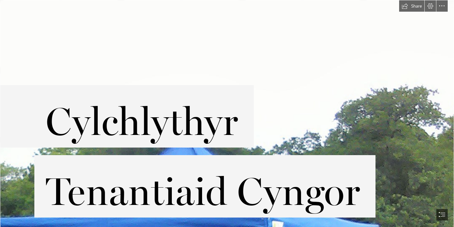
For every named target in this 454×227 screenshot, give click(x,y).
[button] (411, 6)
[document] (227, 113)
